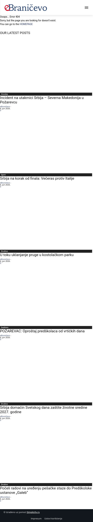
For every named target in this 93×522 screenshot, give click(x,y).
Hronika (4, 94)
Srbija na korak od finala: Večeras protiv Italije (37, 178)
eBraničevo (5, 106)
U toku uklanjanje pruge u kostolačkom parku (36, 255)
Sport (3, 174)
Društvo (4, 251)
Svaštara (4, 327)
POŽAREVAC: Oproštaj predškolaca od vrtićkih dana (42, 331)
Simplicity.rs (33, 512)
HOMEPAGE (26, 24)
